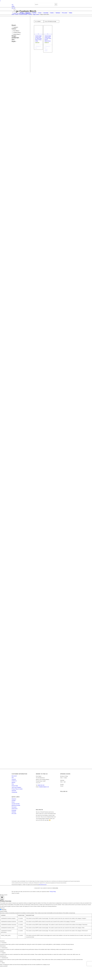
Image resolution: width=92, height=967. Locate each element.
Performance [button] (3, 946)
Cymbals (14, 800)
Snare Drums (15, 808)
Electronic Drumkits (16, 805)
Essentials (14, 810)
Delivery (13, 782)
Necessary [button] (2, 907)
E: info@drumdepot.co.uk (25, 13)
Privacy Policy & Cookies (17, 789)
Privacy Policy (53, 891)
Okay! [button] (13, 893)
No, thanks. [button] (16, 893)
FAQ (13, 784)
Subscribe (14, 790)
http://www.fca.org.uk (42, 884)
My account (14, 776)
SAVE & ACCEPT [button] (4, 966)
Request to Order (38, 47)
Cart (13, 777)
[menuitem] (34, 13)
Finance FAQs (15, 785)
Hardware (14, 811)
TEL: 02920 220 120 (13, 6)
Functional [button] (2, 941)
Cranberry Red (17, 32)
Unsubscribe (14, 792)
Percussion (14, 807)
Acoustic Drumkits (16, 803)
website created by (50, 888)
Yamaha (15, 27)
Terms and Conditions (16, 787)
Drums (13, 802)
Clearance (14, 798)
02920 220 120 (41, 785)
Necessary (4, 909)
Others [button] (1, 961)
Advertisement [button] (3, 956)
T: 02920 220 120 (16, 13)
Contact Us (14, 780)
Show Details (46, 50)
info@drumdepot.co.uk (44, 786)
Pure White (16, 30)
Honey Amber (16, 34)
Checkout (14, 779)
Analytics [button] (2, 951)
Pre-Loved (14, 813)
